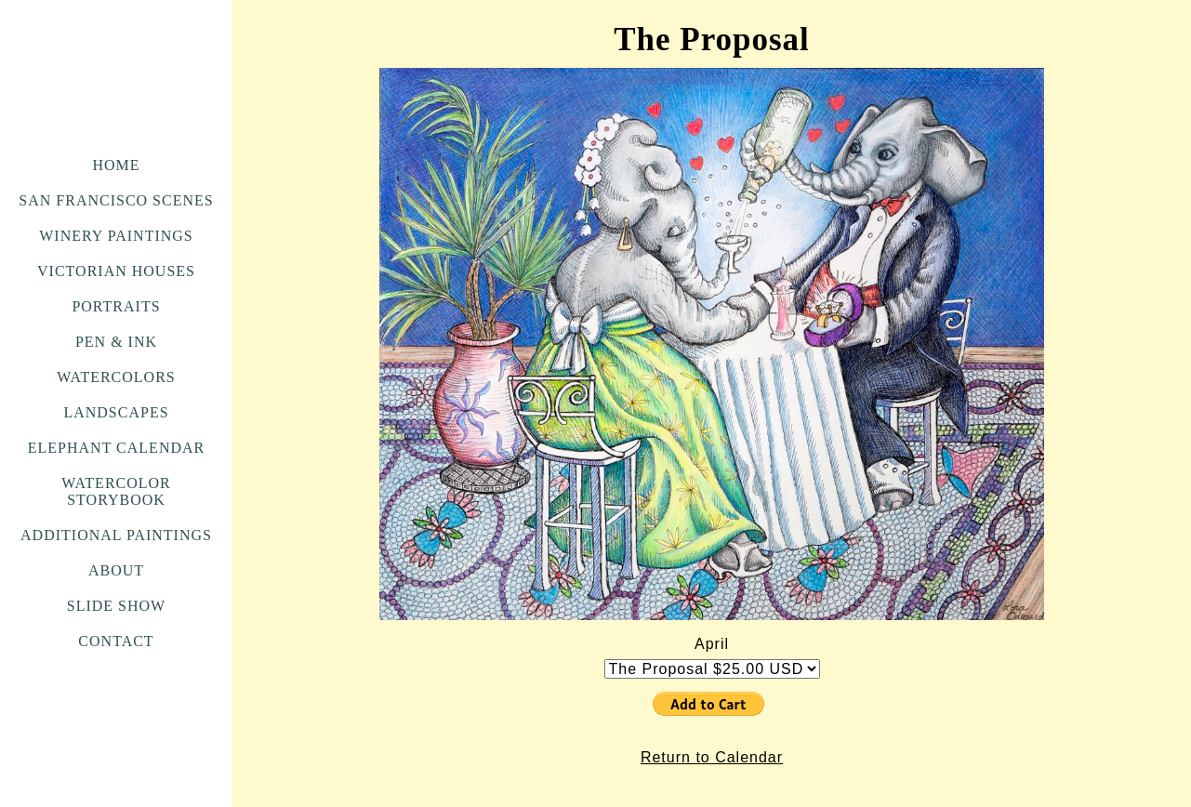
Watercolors (116, 377)
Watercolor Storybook (116, 491)
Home (115, 165)
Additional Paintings (116, 535)
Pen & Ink (116, 342)
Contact (115, 641)
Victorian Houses (116, 271)
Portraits (116, 306)
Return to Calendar (712, 757)
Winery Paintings (115, 236)
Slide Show (116, 606)
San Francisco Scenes (116, 200)
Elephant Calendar (116, 448)
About (116, 570)
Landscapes (115, 412)
